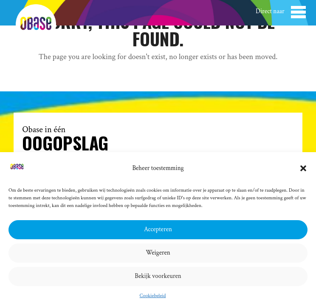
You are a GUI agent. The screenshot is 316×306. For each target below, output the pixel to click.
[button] (303, 168)
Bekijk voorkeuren (158, 276)
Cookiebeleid (153, 295)
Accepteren (158, 229)
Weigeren (158, 253)
